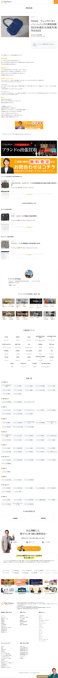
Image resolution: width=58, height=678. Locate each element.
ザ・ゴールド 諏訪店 (29, 451)
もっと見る (29, 194)
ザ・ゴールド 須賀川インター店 (51, 422)
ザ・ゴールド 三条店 (16, 247)
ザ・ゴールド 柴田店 (29, 413)
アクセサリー (45, 307)
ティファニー (41, 636)
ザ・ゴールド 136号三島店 (6, 479)
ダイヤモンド (19, 305)
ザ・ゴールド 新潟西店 (29, 435)
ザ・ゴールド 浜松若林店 (29, 479)
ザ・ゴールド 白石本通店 (37, 34)
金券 (37, 317)
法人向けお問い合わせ (24, 647)
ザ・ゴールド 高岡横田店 (6, 463)
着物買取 (21, 620)
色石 (24, 305)
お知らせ (2, 646)
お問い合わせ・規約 (24, 643)
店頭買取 (2, 620)
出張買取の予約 (4, 629)
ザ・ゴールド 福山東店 (52, 488)
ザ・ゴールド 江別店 (6, 390)
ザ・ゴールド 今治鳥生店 (6, 504)
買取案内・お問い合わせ (6, 612)
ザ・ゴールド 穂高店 (51, 448)
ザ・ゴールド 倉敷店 (29, 488)
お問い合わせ (3, 626)
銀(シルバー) (4, 307)
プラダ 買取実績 (34, 572)
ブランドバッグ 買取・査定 (26, 570)
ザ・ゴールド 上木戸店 (18, 435)
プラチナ (11, 305)
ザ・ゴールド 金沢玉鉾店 (29, 459)
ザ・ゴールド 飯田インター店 (51, 451)
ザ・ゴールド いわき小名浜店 (18, 426)
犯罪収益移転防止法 (24, 654)
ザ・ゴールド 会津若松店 (17, 422)
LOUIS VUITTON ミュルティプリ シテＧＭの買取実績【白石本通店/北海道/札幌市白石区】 (33, 184)
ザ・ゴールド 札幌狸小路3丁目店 (6, 386)
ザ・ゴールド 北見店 (51, 390)
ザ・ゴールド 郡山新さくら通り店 (29, 422)
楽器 (51, 317)
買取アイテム (23, 612)
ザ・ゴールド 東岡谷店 (18, 451)
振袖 (3, 317)
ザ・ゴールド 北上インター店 (29, 402)
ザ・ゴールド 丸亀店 (17, 499)
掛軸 (17, 317)
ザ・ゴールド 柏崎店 (40, 440)
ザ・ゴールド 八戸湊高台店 (6, 402)
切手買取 (21, 623)
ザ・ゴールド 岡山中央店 (17, 488)
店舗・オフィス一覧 (4, 618)
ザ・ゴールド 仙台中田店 (17, 413)
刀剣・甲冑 (25, 319)
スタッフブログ (3, 652)
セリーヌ (40, 632)
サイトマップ (22, 657)
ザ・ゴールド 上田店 (29, 448)
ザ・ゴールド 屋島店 (6, 499)
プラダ (44, 36)
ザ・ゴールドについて (5, 643)
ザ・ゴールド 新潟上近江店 (51, 435)
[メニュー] (56, 2)
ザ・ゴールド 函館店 (29, 390)
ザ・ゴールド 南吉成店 (52, 410)
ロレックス (32, 305)
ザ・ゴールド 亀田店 (40, 435)
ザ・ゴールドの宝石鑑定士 (5, 654)
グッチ (40, 629)
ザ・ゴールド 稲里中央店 (17, 448)
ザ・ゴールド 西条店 (51, 499)
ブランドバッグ (39, 36)
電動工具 (52, 319)
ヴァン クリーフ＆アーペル (43, 639)
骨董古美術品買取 (23, 621)
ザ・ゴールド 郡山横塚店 (40, 422)
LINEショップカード (4, 661)
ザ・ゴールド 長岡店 (29, 440)
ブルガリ (40, 638)
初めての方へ (3, 617)
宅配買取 (2, 623)
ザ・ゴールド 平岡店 (51, 386)
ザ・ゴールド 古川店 (6, 410)
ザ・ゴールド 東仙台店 (6, 413)
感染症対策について (4, 665)
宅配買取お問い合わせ (24, 650)
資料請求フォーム (4, 632)
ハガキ (31, 317)
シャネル (40, 626)
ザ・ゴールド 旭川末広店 (40, 390)
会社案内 (2, 659)
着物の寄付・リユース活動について (7, 662)
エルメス (45, 305)
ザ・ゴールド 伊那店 (40, 451)
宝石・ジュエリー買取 (24, 617)
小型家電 (45, 319)
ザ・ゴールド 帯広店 (17, 393)
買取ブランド (42, 612)
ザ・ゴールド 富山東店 (6, 459)
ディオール (41, 630)
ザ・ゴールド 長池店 (6, 448)
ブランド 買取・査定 (15, 570)
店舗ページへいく (12, 285)
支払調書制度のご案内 (24, 653)
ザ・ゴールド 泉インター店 (29, 410)
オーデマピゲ (39, 305)
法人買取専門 (3, 624)
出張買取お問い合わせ (24, 649)
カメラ (45, 317)
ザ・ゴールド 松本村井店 (6, 451)
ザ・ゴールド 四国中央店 (29, 499)
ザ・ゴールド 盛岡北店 (18, 402)
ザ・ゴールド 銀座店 (6, 471)
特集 (2, 648)
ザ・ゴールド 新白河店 (6, 426)
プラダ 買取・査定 (25, 572)
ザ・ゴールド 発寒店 (17, 386)
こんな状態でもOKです (5, 656)
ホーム (2, 615)
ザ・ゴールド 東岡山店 (6, 488)
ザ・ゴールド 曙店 (18, 491)
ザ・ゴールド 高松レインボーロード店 (18, 504)
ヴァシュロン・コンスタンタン (44, 620)
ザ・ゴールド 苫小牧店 (18, 390)
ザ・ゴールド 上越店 (51, 440)
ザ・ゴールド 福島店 (6, 422)
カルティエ (38, 307)
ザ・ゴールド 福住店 (29, 386)
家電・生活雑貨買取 (23, 624)
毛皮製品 (11, 319)
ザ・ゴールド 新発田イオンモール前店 (6, 435)
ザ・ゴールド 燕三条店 (6, 440)
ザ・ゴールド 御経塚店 (40, 459)
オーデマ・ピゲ (41, 621)
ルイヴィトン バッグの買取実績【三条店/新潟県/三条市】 (25, 243)
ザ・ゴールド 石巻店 (17, 410)
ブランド (34, 36)
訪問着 (4, 319)
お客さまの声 (3, 649)
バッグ (52, 305)
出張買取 (2, 621)
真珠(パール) (18, 307)
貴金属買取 (22, 615)
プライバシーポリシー (24, 651)
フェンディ (40, 633)
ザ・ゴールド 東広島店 (6, 491)
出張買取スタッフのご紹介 (6, 667)
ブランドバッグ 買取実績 (38, 570)
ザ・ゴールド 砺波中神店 (17, 459)
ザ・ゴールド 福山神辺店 (40, 488)
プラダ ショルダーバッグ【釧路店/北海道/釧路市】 (24, 216)
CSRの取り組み (4, 664)
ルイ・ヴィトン (35, 247)
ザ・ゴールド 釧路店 (16, 220)
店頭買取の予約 (4, 630)
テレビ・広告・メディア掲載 (6, 658)
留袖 (10, 317)
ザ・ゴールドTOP (6, 570)
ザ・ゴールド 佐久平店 (40, 448)
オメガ (31, 307)
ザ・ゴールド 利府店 (40, 410)
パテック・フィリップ (42, 623)
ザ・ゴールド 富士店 (17, 479)
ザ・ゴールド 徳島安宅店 (29, 504)
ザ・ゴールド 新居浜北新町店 (40, 499)
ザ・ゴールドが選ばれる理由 (6, 655)
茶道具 (18, 319)
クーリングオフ (22, 655)
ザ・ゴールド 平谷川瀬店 (29, 426)
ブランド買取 (22, 618)
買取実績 (2, 651)
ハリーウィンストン (42, 641)
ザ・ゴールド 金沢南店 (52, 459)
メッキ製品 (11, 306)
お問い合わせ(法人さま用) (6, 627)
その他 (24, 306)
